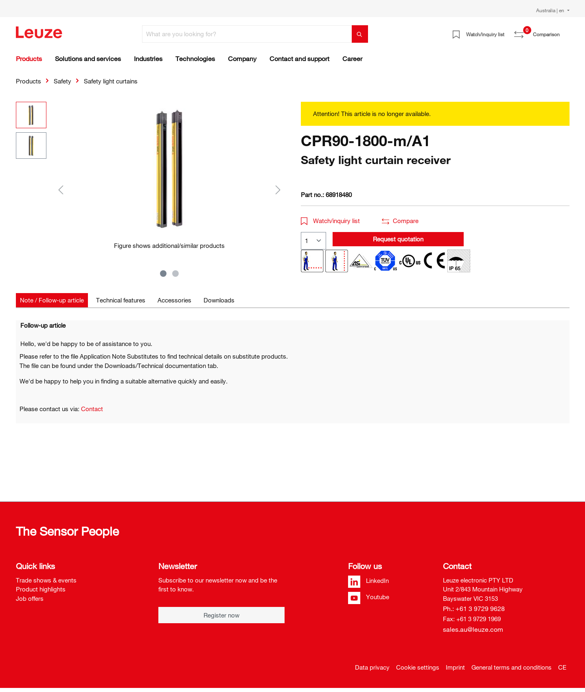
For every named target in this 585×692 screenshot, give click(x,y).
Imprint (455, 667)
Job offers (30, 598)
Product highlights (41, 589)
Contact (92, 408)
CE (562, 667)
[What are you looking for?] (247, 34)
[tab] (52, 300)
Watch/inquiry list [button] (330, 220)
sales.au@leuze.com (473, 629)
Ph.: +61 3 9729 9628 (474, 608)
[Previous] (61, 189)
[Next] (278, 189)
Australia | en (550, 10)
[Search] (360, 34)
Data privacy (372, 667)
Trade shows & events (46, 580)
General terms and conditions (511, 667)
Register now (221, 615)
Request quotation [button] (398, 239)
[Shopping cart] (565, 31)
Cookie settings (417, 667)
